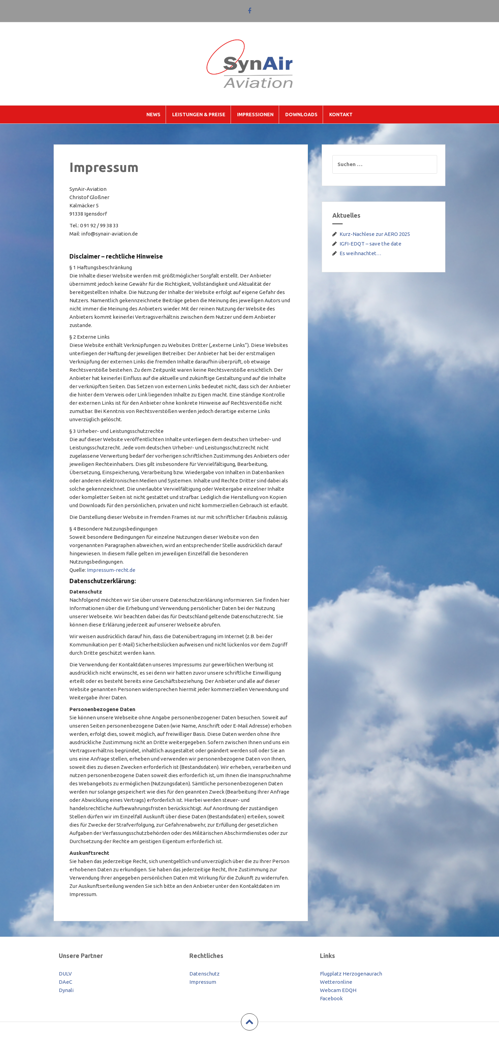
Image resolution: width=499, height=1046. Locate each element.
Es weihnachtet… (360, 253)
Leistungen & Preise (198, 114)
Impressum (202, 982)
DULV (65, 974)
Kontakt (341, 114)
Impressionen (255, 114)
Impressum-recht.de (111, 570)
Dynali (66, 990)
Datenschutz (204, 974)
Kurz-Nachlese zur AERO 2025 (375, 234)
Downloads (301, 114)
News (153, 114)
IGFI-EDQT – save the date (370, 244)
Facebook (331, 998)
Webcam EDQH (338, 990)
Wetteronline (336, 982)
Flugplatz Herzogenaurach (351, 974)
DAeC (65, 982)
